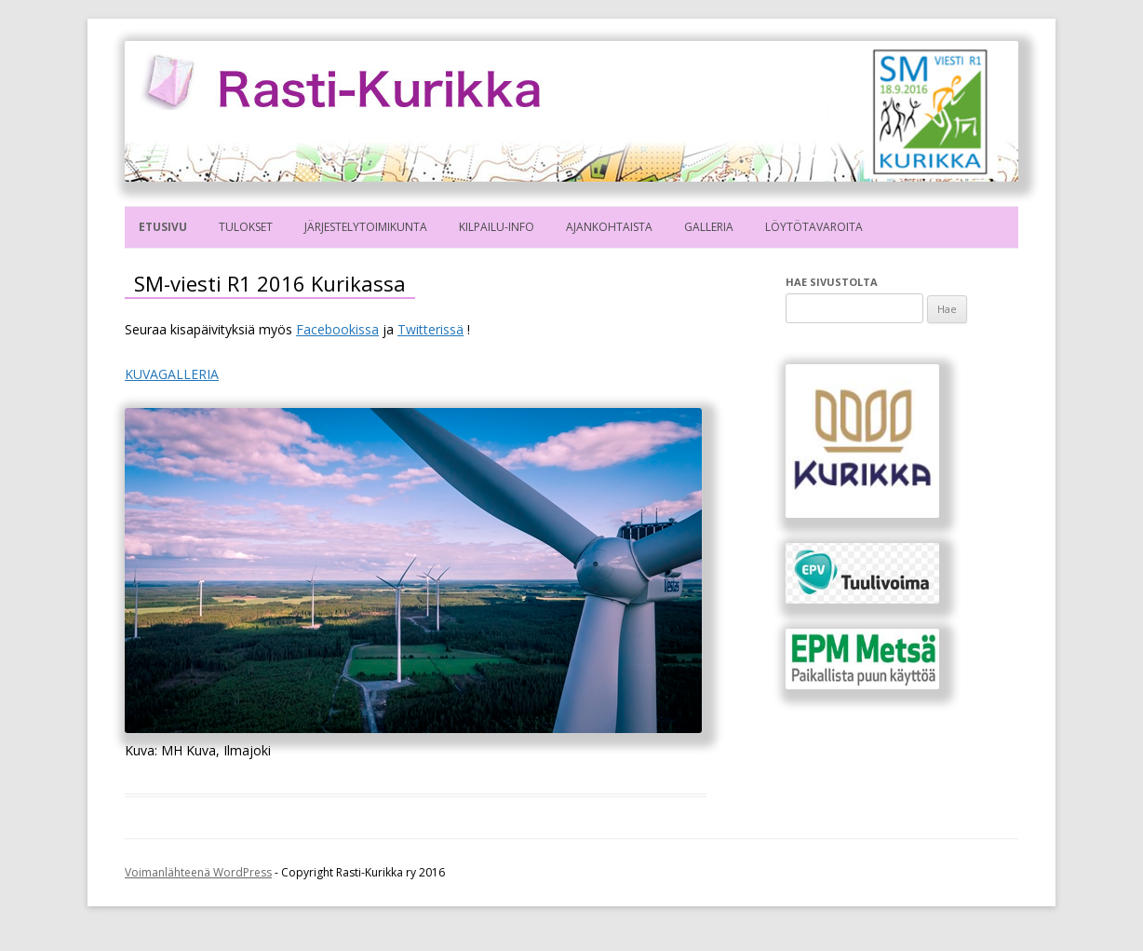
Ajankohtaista (609, 227)
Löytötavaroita (814, 227)
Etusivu (163, 227)
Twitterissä (430, 329)
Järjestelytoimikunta (365, 227)
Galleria (708, 227)
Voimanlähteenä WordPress (198, 872)
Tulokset (246, 227)
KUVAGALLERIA (172, 374)
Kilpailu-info (496, 227)
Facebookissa (337, 329)
